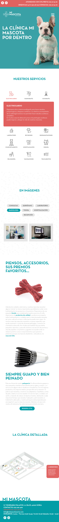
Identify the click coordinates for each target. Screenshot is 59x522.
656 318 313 (35, 5)
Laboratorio (42, 205)
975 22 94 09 (53, 5)
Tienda (26, 210)
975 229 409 (18, 507)
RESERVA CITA (27, 408)
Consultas (13, 205)
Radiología (13, 210)
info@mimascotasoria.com (13, 512)
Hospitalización (41, 210)
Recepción (28, 215)
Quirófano (27, 205)
